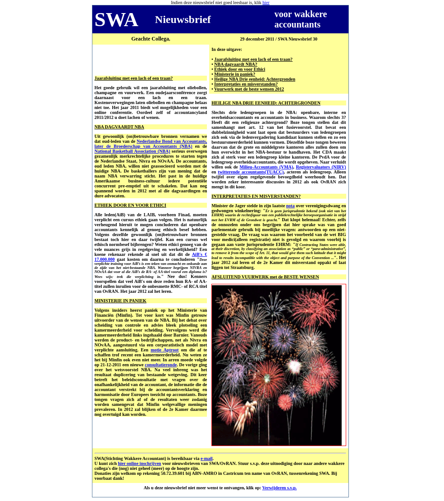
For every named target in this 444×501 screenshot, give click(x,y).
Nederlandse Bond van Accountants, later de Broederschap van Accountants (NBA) (151, 144)
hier (266, 2)
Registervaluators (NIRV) (321, 166)
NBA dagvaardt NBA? (235, 64)
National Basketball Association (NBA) (132, 151)
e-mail (207, 458)
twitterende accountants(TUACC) (251, 171)
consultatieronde (161, 364)
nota (290, 205)
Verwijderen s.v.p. (279, 487)
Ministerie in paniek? (234, 74)
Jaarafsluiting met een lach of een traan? (253, 59)
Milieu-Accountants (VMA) (266, 166)
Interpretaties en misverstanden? (246, 84)
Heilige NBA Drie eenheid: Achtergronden (254, 79)
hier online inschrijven (139, 463)
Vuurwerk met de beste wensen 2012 (249, 89)
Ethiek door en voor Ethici (239, 69)
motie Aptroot (165, 349)
